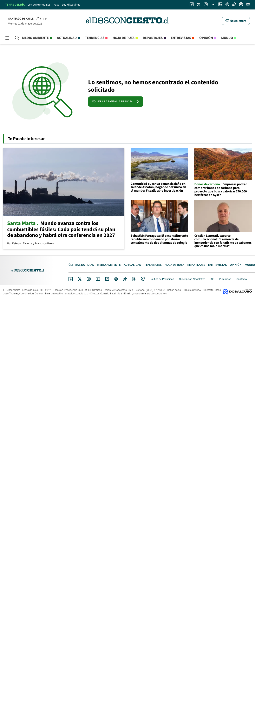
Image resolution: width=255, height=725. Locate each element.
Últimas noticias (81, 264)
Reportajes (153, 37)
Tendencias (94, 37)
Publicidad (225, 279)
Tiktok (125, 279)
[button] (236, 21)
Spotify (116, 279)
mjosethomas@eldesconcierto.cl (70, 293)
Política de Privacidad (162, 279)
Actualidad (67, 37)
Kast (56, 5)
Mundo (227, 37)
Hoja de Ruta (124, 37)
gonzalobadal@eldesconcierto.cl (149, 293)
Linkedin (107, 279)
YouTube (98, 279)
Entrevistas (181, 37)
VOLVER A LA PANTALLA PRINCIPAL (115, 102)
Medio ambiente (35, 37)
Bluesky (143, 279)
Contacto (241, 279)
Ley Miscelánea (71, 5)
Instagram (89, 279)
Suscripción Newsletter (192, 279)
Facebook (70, 279)
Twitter (80, 279)
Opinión (206, 37)
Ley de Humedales (39, 5)
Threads (134, 279)
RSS (212, 279)
